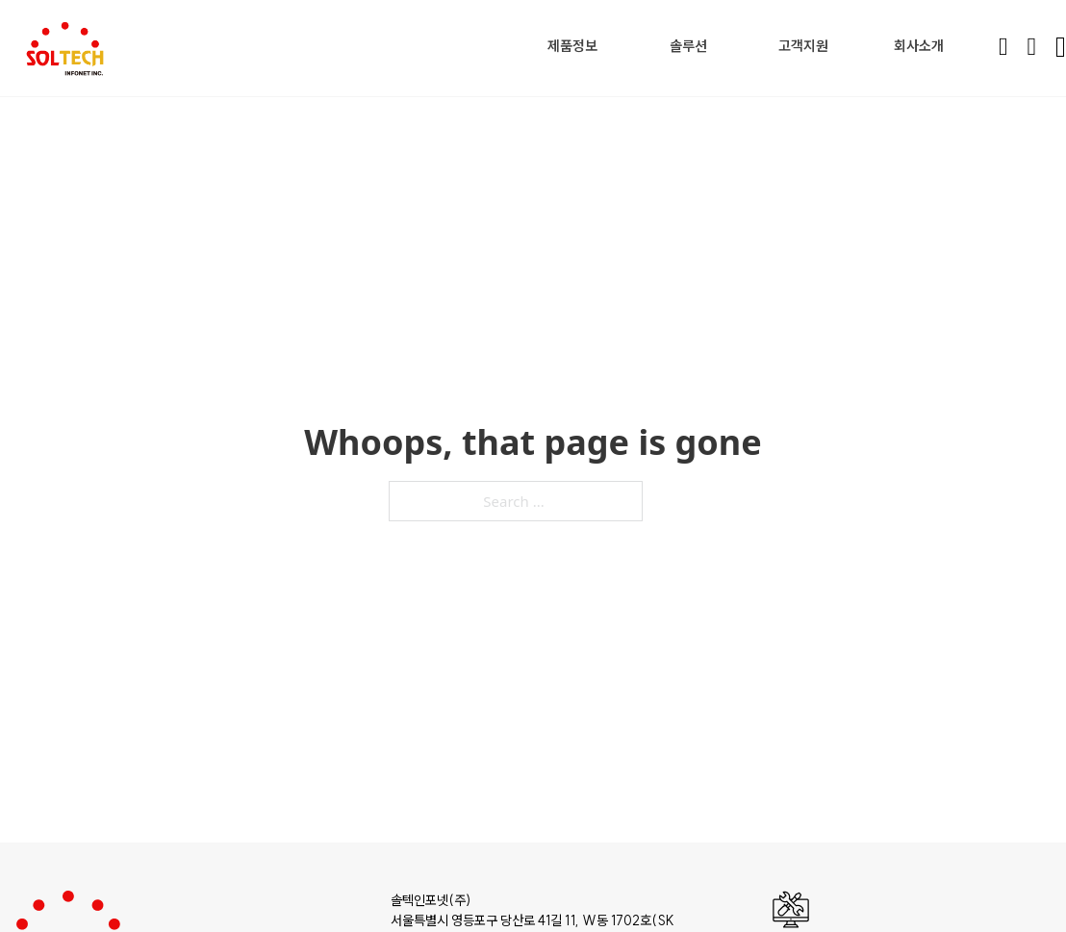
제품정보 (572, 46)
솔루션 (688, 46)
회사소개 (919, 46)
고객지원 (803, 46)
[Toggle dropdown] (602, 45)
